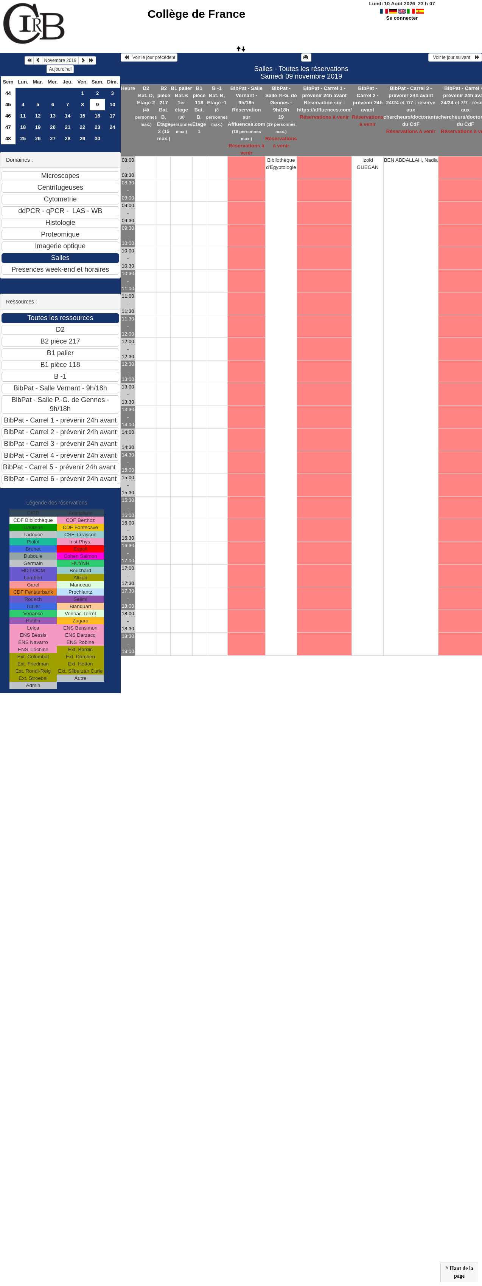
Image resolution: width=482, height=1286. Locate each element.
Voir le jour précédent (149, 57)
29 (83, 138)
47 (8, 127)
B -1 (217, 88)
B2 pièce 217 (163, 95)
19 (38, 127)
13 (53, 116)
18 (23, 127)
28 (67, 138)
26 (38, 138)
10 (112, 104)
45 (8, 104)
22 (83, 127)
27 (53, 138)
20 (53, 127)
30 (97, 138)
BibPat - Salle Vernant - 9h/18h (246, 95)
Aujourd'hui (60, 69)
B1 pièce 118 (199, 95)
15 (83, 116)
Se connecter (402, 18)
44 (8, 93)
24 (112, 127)
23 (97, 127)
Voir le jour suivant (455, 57)
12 (38, 116)
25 (23, 138)
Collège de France (196, 14)
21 (67, 127)
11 (23, 116)
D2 (146, 88)
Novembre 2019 (60, 60)
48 (8, 138)
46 (8, 116)
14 (67, 116)
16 (97, 116)
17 (112, 116)
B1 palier (181, 88)
